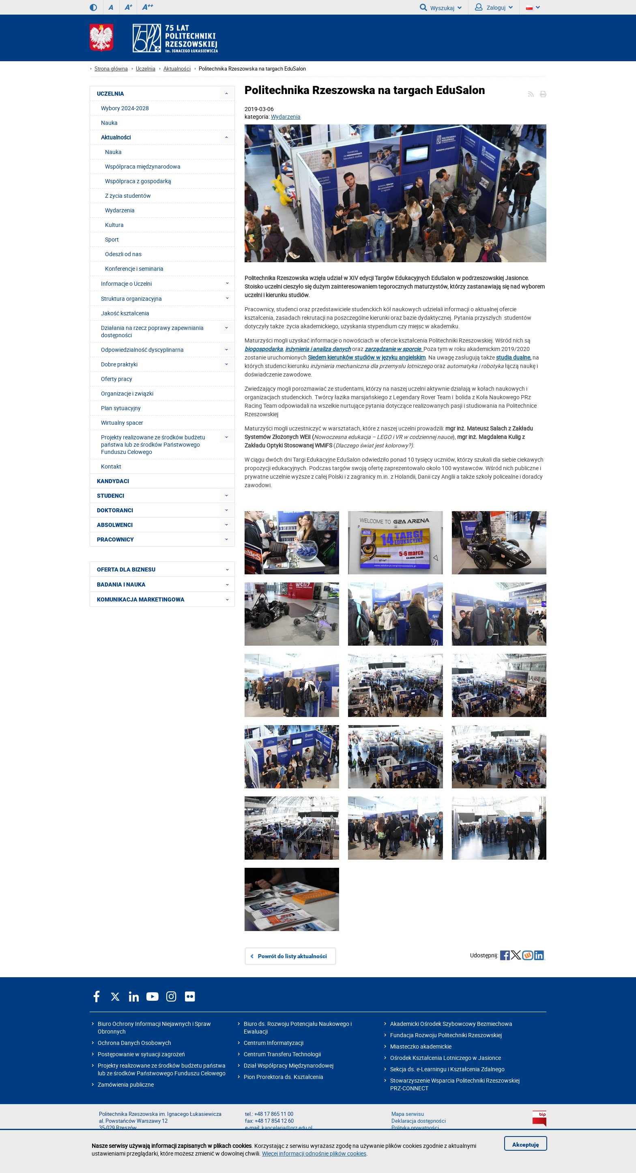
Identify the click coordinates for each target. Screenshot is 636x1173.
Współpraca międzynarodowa (142, 166)
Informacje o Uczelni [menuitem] (167, 283)
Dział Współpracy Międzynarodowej (288, 1065)
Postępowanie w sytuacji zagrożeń (141, 1054)
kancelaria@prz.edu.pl (287, 1127)
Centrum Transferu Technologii (282, 1054)
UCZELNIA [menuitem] (110, 93)
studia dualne (513, 357)
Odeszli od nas (123, 254)
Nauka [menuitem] (109, 122)
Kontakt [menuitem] (111, 466)
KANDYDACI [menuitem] (113, 481)
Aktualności (177, 68)
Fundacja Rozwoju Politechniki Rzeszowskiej (446, 1035)
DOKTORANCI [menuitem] (115, 510)
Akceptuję (525, 1144)
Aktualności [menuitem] (116, 137)
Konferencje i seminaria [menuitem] (134, 268)
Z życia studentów (128, 195)
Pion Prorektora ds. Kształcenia (283, 1077)
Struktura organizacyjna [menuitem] (167, 298)
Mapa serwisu (407, 1114)
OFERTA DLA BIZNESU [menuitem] (165, 569)
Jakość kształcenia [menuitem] (125, 313)
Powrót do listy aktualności (292, 956)
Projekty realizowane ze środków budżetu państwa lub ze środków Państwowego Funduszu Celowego (162, 1069)
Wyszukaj (441, 7)
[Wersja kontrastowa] (93, 7)
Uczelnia (145, 68)
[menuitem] (226, 93)
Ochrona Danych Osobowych (134, 1043)
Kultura (114, 225)
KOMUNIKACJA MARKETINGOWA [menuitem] (165, 599)
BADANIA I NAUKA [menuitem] (165, 584)
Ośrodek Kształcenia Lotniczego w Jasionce (445, 1058)
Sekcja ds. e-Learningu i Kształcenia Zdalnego (447, 1069)
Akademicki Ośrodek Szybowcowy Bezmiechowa (451, 1023)
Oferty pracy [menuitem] (116, 379)
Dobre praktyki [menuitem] (119, 364)
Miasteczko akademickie (420, 1046)
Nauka (113, 152)
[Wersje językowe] (533, 7)
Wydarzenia (286, 116)
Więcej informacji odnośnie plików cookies (314, 1153)
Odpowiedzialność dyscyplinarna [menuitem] (142, 349)
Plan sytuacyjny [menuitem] (121, 408)
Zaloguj (494, 7)
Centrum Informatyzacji (273, 1043)
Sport (112, 239)
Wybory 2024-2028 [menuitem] (125, 108)
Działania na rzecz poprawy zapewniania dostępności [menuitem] (152, 331)
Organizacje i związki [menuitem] (127, 393)
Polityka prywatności (415, 1127)
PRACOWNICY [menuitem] (115, 539)
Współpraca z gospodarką (138, 181)
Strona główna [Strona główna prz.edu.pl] (111, 68)
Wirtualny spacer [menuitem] (122, 422)
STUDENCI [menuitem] (110, 495)
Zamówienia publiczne (126, 1084)
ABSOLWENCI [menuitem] (115, 525)
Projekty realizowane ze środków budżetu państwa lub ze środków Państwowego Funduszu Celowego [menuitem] (153, 444)
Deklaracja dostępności (418, 1120)
